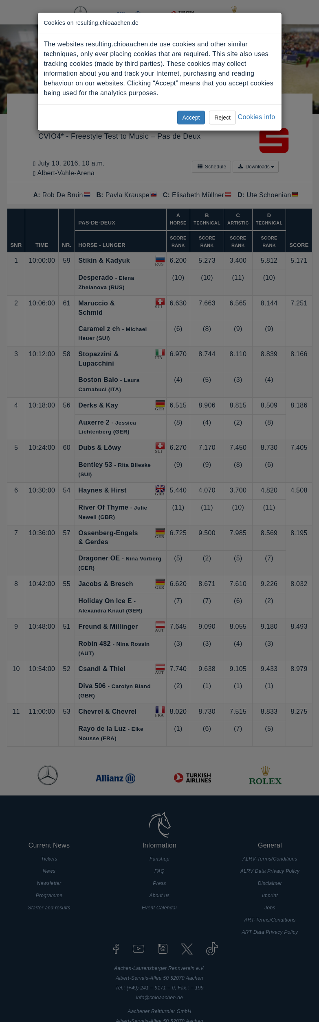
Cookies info (256, 116)
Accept (191, 117)
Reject (222, 117)
